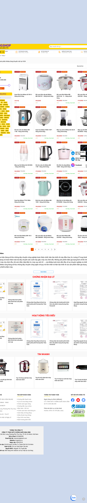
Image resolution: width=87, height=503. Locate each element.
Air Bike (7, 106)
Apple (7, 130)
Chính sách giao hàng (24, 404)
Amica (3, 124)
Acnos (5, 102)
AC (1, 102)
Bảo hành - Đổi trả (23, 408)
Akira (5, 113)
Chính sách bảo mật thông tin (26, 410)
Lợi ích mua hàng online (24, 401)
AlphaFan (6, 117)
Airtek (3, 111)
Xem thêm (43, 272)
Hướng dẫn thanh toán (24, 399)
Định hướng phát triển (24, 419)
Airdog (4, 108)
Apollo (2, 130)
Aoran (7, 128)
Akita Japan (7, 115)
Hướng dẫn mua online (24, 406)
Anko (8, 126)
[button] (83, 499)
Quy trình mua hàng (23, 417)
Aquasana (3, 132)
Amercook (3, 121)
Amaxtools (4, 119)
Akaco (7, 111)
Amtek (7, 124)
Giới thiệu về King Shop (24, 413)
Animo (4, 126)
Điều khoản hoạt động (24, 415)
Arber (8, 132)
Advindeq (5, 104)
